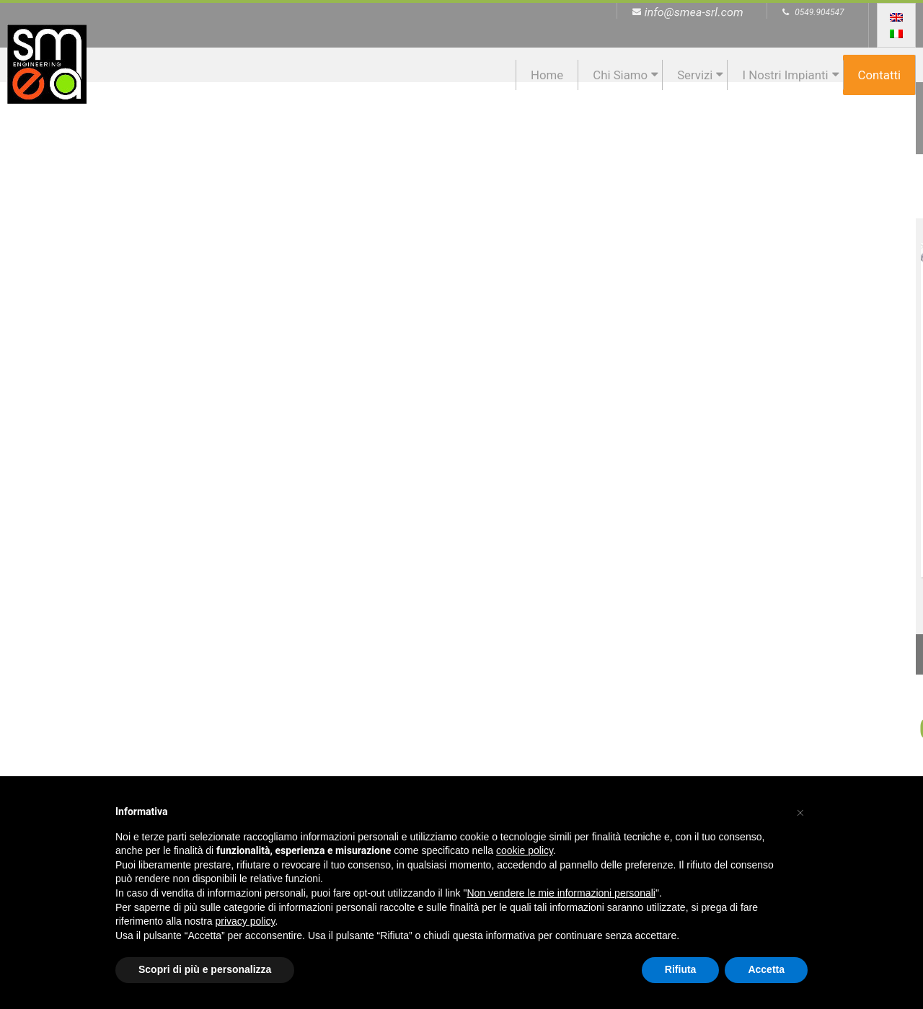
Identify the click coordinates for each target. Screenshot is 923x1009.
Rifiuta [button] (681, 969)
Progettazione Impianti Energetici (120, 372)
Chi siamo (620, 75)
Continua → (120, 526)
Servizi (694, 75)
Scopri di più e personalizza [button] (204, 969)
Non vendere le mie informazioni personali (561, 893)
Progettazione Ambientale (348, 372)
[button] (800, 810)
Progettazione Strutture (802, 372)
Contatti (879, 75)
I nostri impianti (785, 75)
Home (547, 75)
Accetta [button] (766, 969)
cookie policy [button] (524, 850)
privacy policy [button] (245, 921)
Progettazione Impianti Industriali (575, 372)
